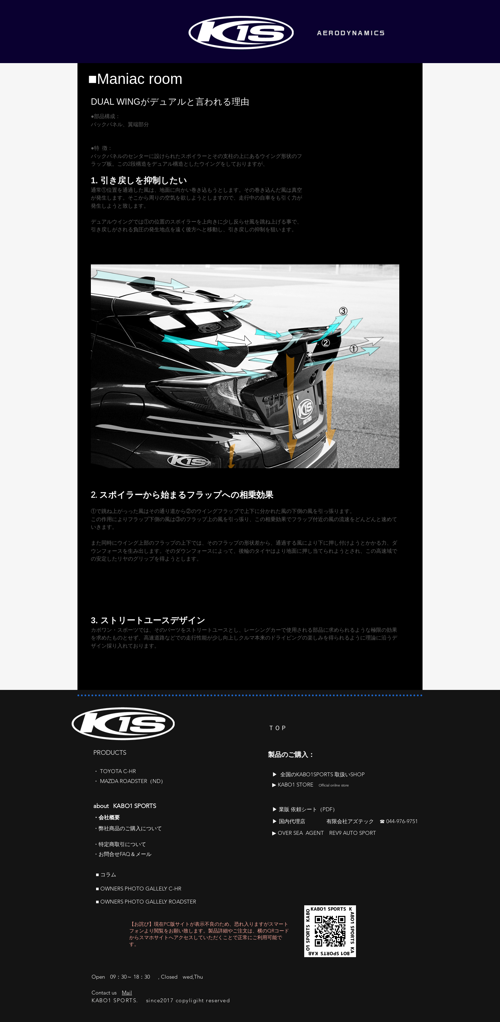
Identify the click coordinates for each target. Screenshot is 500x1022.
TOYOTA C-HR (118, 771)
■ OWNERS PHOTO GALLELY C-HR (138, 888)
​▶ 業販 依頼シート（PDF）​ (305, 809)
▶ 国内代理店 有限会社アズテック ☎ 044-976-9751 (345, 821)
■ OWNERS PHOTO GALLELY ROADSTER (146, 901)
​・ (96, 771)
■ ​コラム (106, 874)
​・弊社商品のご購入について (127, 828)
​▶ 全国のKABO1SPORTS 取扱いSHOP (318, 774)
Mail (127, 992)
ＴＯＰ (277, 728)
